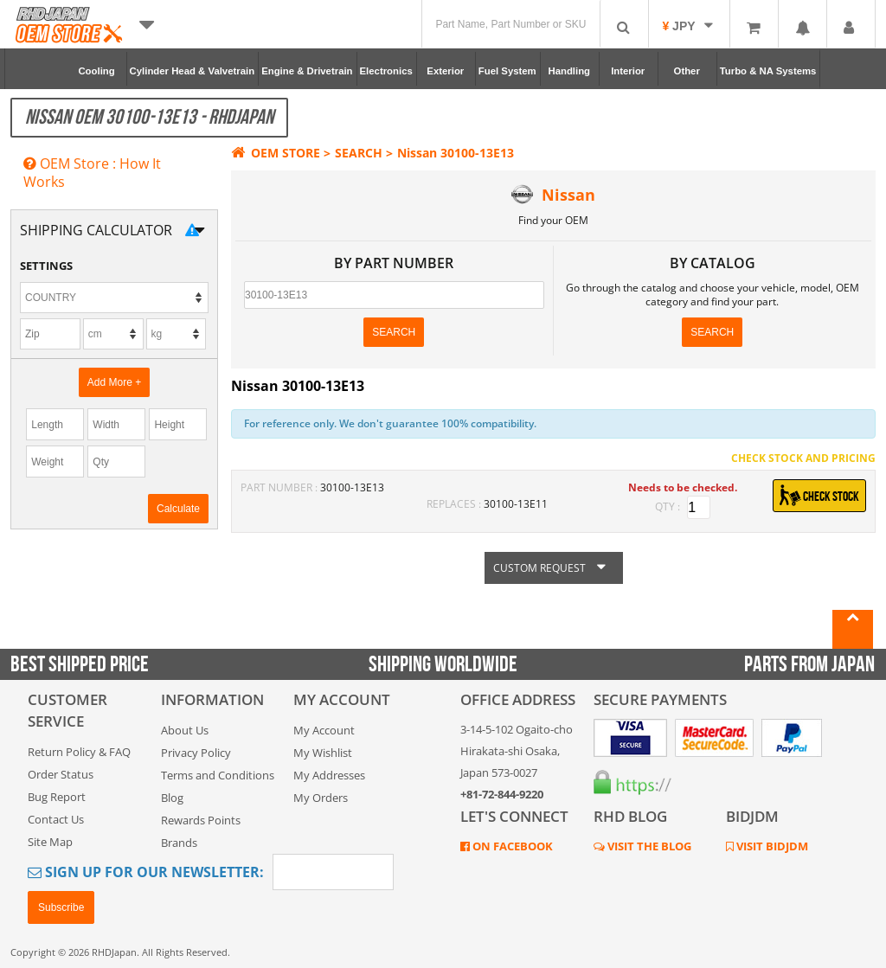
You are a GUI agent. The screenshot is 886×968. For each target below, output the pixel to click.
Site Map (50, 841)
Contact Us (56, 819)
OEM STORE (275, 152)
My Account (324, 730)
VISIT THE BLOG (648, 846)
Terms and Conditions (217, 775)
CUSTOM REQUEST (553, 568)
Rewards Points (201, 820)
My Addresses (329, 775)
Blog (172, 797)
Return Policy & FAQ (79, 752)
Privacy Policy (196, 752)
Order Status (60, 774)
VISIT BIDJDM (771, 846)
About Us (185, 730)
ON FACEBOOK (511, 846)
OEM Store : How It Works (92, 172)
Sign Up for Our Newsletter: (146, 871)
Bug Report (57, 797)
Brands (179, 842)
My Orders (320, 797)
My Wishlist (322, 752)
